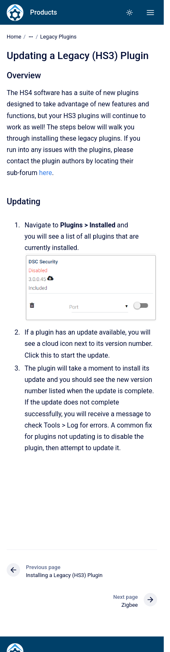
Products (43, 12)
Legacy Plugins (58, 37)
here (45, 172)
